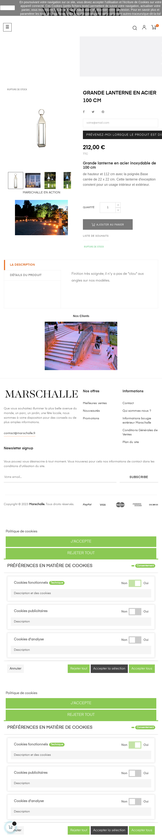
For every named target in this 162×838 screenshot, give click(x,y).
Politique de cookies (21, 531)
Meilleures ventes (95, 403)
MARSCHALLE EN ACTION (41, 192)
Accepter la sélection (109, 668)
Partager (84, 112)
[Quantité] (108, 207)
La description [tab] (22, 264)
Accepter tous (141, 668)
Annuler (15, 668)
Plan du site (131, 442)
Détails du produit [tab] (26, 275)
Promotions (91, 418)
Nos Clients (81, 316)
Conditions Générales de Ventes (140, 432)
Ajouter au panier (108, 224)
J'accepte (81, 541)
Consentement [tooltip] (145, 566)
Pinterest (103, 112)
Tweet (93, 112)
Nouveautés (91, 410)
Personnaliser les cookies (58, 531)
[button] (81, 593)
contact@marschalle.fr (19, 433)
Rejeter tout (81, 553)
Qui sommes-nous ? (137, 410)
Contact (128, 403)
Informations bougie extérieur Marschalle (137, 420)
